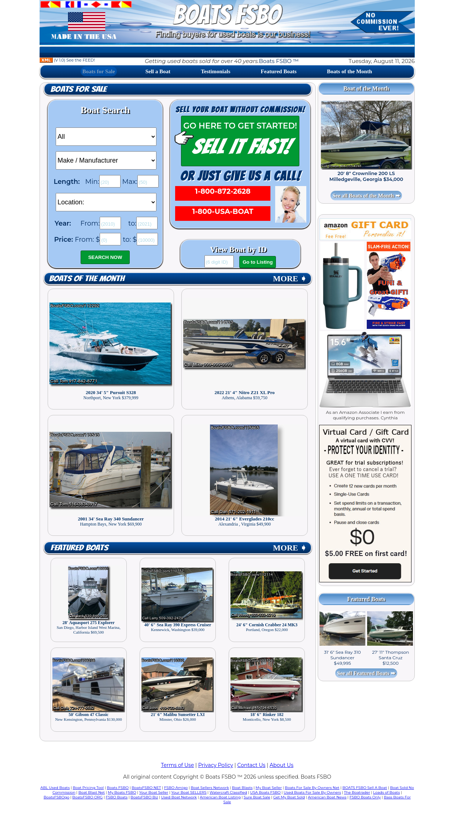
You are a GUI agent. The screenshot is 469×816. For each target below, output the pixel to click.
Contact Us (251, 765)
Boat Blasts (242, 787)
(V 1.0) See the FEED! (67, 60)
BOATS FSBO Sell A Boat (365, 787)
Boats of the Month (349, 71)
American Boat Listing (220, 797)
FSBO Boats (117, 797)
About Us (281, 765)
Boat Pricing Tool (88, 787)
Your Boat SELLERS (188, 792)
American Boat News (327, 797)
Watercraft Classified (228, 792)
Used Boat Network (179, 797)
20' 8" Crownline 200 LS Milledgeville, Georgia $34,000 (366, 176)
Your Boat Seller (153, 792)
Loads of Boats (386, 792)
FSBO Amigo (176, 787)
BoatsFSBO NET (146, 787)
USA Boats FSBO (265, 792)
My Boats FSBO (122, 792)
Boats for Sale (98, 71)
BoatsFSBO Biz (144, 797)
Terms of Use (177, 765)
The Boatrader (357, 792)
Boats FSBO (118, 787)
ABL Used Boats (55, 787)
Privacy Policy (215, 765)
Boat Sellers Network (210, 787)
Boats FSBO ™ (279, 61)
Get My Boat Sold (289, 797)
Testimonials (215, 71)
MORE (290, 278)
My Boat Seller (269, 787)
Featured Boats (279, 71)
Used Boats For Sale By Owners (312, 792)
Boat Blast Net (91, 792)
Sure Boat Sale (257, 797)
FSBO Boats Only (365, 797)
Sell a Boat (157, 71)
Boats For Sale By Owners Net (312, 787)
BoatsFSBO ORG (87, 797)
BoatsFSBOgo (56, 797)
